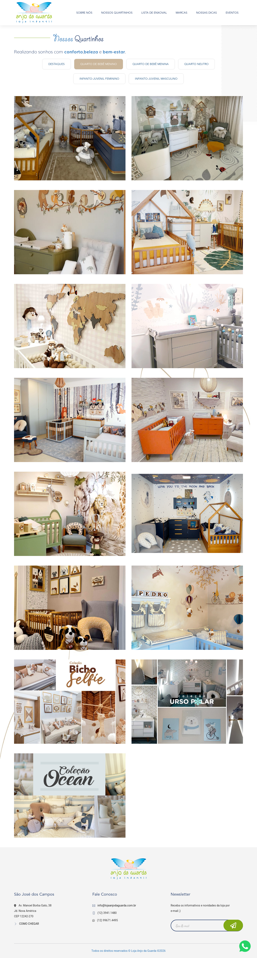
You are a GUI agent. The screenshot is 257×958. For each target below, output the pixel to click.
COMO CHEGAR (26, 923)
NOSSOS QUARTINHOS (117, 13)
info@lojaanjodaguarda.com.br (116, 905)
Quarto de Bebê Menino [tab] (98, 64)
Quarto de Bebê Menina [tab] (151, 64)
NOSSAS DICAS (206, 13)
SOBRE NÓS (84, 13)
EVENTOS (232, 13)
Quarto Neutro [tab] (196, 64)
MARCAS (181, 13)
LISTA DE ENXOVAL (154, 13)
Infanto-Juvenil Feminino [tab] (99, 79)
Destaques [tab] (56, 64)
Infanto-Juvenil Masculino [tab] (156, 79)
